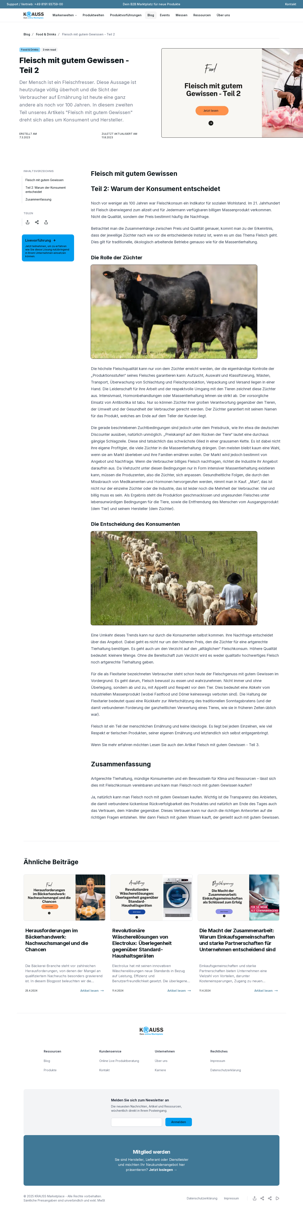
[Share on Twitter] (37, 222)
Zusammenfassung (38, 199)
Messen (181, 15)
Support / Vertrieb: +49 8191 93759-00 (35, 4)
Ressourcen (202, 15)
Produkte (50, 1070)
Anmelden (178, 1122)
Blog (151, 15)
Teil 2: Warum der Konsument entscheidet (45, 190)
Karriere (160, 1070)
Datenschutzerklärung (225, 1070)
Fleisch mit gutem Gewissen (44, 180)
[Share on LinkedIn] (46, 222)
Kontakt (290, 4)
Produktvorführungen (126, 15)
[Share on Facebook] (27, 222)
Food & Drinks (46, 34)
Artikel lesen (92, 990)
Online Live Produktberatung (119, 1061)
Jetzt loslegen (163, 1170)
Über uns (223, 15)
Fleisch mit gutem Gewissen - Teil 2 (88, 34)
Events (165, 15)
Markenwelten (65, 15)
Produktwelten (93, 15)
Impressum (217, 1061)
